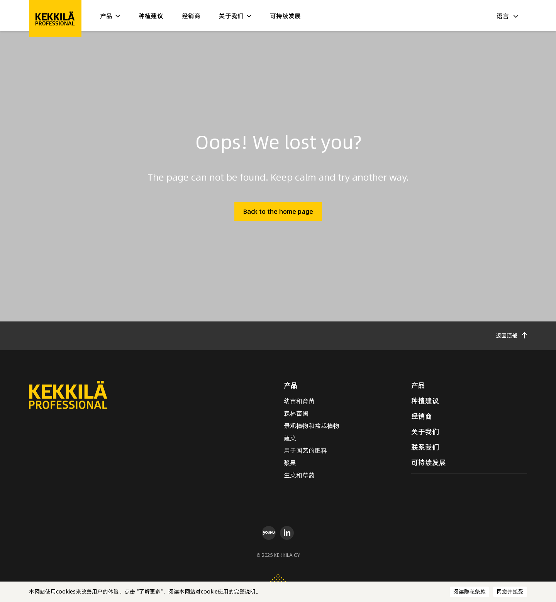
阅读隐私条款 (469, 591)
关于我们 (231, 16)
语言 (507, 16)
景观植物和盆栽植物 (311, 425)
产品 (106, 16)
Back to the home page (278, 211)
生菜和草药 (299, 475)
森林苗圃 (296, 413)
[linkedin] (287, 532)
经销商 (191, 16)
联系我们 (425, 447)
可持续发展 (285, 16)
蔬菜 (290, 438)
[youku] (269, 532)
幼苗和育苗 (299, 401)
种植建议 (151, 16)
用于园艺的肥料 (305, 450)
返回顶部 (511, 336)
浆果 (290, 462)
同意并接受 (510, 591)
